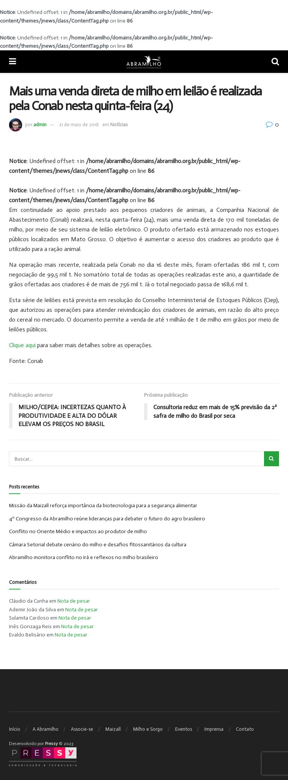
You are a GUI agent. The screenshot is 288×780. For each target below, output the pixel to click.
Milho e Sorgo (148, 729)
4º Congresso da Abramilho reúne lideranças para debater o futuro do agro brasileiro (107, 518)
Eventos (183, 729)
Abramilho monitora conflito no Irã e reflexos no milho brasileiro (83, 557)
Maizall (113, 729)
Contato (245, 729)
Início (14, 729)
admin (39, 124)
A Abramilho (45, 729)
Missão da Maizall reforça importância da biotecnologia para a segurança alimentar (103, 506)
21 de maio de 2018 (79, 124)
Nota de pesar (73, 601)
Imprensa (214, 729)
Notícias (119, 124)
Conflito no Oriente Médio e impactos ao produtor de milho (78, 531)
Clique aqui (22, 345)
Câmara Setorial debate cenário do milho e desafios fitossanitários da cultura (97, 544)
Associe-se (82, 729)
